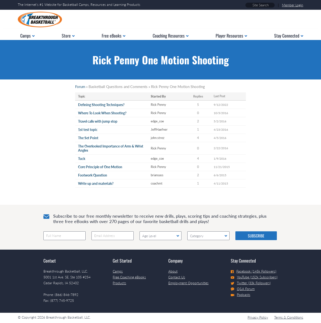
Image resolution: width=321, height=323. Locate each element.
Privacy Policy (258, 317)
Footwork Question (92, 175)
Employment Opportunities (188, 283)
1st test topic (88, 129)
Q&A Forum (243, 289)
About (173, 271)
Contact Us (176, 277)
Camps (118, 271)
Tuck (81, 159)
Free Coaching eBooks (129, 277)
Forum (80, 86)
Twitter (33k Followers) (251, 283)
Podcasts (240, 295)
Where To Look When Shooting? (102, 113)
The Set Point (88, 138)
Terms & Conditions (288, 317)
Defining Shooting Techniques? (101, 105)
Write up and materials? (95, 183)
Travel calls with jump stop (97, 121)
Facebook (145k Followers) (253, 271)
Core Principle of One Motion (100, 167)
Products (119, 283)
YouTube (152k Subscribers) (254, 277)
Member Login (292, 5)
